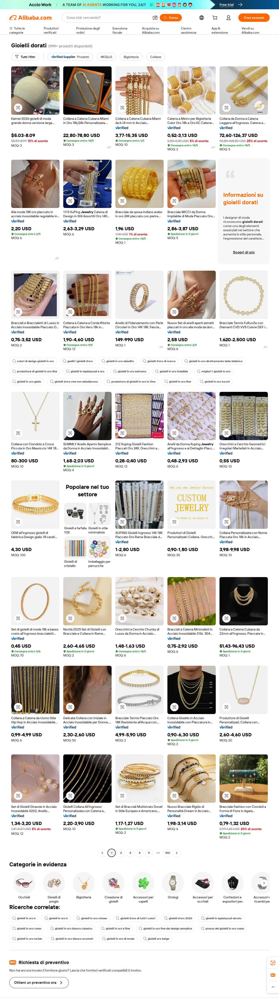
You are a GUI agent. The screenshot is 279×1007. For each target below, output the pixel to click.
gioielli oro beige (156, 939)
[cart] (215, 18)
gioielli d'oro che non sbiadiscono (74, 381)
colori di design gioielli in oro (33, 361)
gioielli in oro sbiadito (118, 361)
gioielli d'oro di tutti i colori (135, 918)
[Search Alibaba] (107, 17)
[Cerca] (171, 17)
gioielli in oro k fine (115, 928)
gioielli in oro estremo (129, 371)
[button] (155, 17)
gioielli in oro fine (177, 381)
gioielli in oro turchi (215, 381)
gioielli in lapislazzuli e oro (85, 371)
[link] (273, 963)
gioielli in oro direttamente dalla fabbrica (213, 361)
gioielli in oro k (24, 918)
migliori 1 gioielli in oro (213, 371)
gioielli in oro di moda (118, 939)
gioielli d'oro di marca (159, 361)
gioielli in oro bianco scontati (72, 939)
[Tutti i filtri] (25, 57)
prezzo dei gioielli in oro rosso (222, 928)
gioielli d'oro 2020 (178, 918)
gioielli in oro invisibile (171, 371)
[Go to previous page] (102, 853)
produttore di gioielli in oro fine (34, 371)
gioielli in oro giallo (26, 381)
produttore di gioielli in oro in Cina (131, 381)
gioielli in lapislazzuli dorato (221, 918)
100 (167, 852)
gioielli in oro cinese (91, 918)
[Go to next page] (177, 853)
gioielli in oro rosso (26, 928)
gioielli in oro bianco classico (71, 928)
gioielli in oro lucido (27, 939)
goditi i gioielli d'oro (78, 361)
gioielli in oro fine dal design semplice (165, 928)
